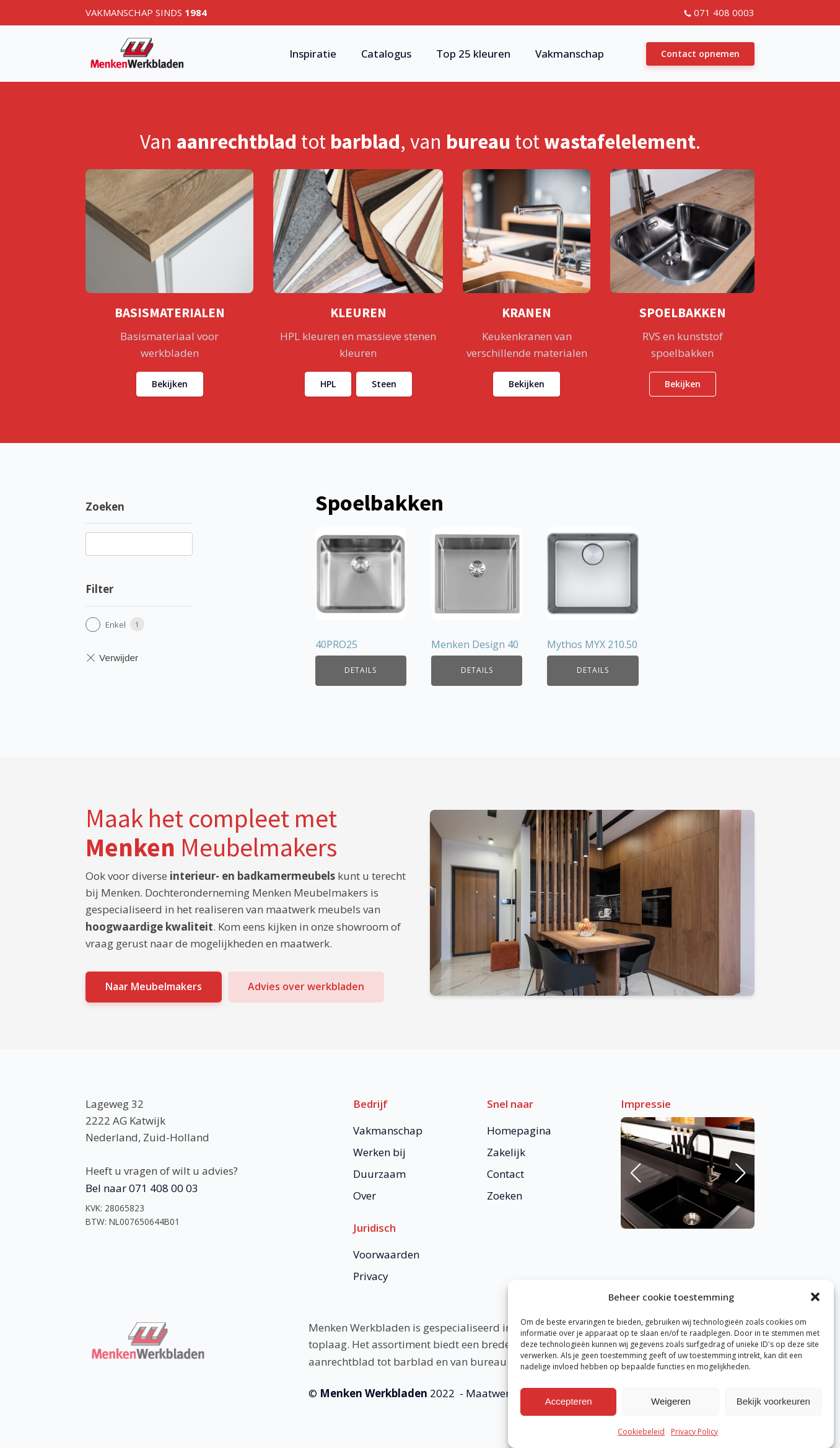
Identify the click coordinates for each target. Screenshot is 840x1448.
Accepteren (568, 1407)
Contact (505, 1174)
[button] (815, 1302)
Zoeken (504, 1195)
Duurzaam (379, 1174)
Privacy (370, 1276)
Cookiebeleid (641, 1437)
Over (364, 1195)
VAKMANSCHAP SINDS (146, 12)
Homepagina (519, 1130)
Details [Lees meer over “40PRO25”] (360, 670)
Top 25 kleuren (473, 53)
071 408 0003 (724, 12)
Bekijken (170, 384)
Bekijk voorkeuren (773, 1407)
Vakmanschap (569, 53)
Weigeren (671, 1407)
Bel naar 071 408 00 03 (141, 1188)
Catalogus (386, 53)
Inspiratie (312, 53)
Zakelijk (506, 1152)
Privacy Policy (694, 1437)
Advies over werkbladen (306, 986)
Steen (384, 384)
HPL (328, 384)
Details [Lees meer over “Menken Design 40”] (477, 670)
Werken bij (379, 1152)
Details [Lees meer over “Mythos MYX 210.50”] (593, 670)
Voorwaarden (386, 1254)
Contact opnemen (700, 53)
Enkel (115, 624)
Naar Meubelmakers (153, 986)
